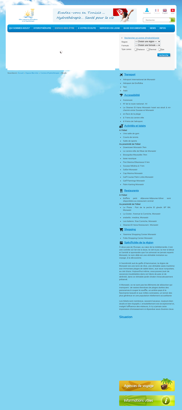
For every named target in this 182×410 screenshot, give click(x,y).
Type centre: (126, 49)
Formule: (125, 46)
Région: (125, 42)
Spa (162, 49)
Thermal (152, 49)
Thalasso (141, 49)
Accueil (20, 73)
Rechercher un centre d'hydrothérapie (141, 38)
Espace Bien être (32, 73)
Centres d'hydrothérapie (50, 73)
